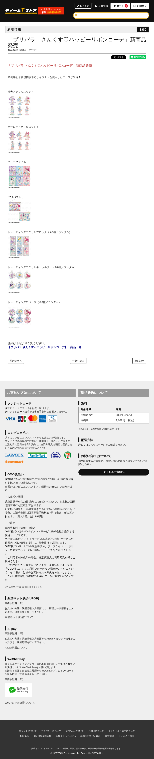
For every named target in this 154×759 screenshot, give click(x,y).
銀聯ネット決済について (19, 617)
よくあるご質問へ (114, 471)
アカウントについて (51, 731)
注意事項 (37, 546)
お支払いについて (75, 731)
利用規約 (24, 736)
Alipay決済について (16, 647)
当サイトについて (28, 731)
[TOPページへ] (22, 11)
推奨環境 (109, 736)
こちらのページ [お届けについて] (96, 444)
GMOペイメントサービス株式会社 (33, 538)
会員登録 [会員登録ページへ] (100, 6)
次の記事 (139, 360)
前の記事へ (16, 360)
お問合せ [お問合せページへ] (140, 6)
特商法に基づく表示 (90, 736)
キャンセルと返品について (121, 731)
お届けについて (96, 731)
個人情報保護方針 (42, 736)
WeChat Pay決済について (20, 702)
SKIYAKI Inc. (97, 753)
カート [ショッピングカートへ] (120, 6)
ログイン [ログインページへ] (81, 6)
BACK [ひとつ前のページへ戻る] (143, 29)
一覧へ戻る (78, 360)
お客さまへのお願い (66, 736)
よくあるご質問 (126, 736)
